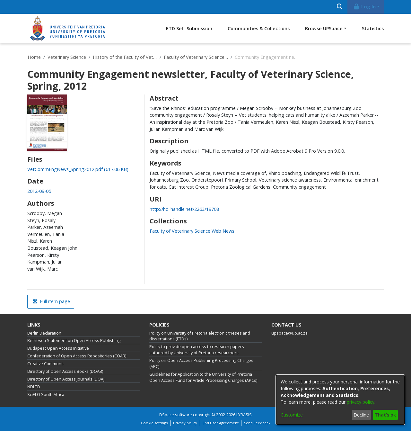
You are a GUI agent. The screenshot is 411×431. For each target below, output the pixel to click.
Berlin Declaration (44, 333)
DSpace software (175, 415)
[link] (77, 169)
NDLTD (33, 387)
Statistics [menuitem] (373, 28)
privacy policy (360, 402)
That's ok (385, 415)
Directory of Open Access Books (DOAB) (65, 371)
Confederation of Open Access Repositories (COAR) (76, 356)
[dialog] (340, 400)
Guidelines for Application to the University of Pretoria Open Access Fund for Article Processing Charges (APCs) (203, 377)
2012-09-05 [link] (39, 191)
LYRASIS (244, 415)
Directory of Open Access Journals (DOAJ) (66, 379)
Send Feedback (257, 422)
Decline (361, 415)
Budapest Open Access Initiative (58, 348)
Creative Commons (45, 363)
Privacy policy (185, 422)
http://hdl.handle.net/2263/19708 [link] (184, 209)
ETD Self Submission (189, 28)
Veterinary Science (67, 57)
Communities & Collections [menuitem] (259, 28)
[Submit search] (339, 7)
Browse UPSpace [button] (324, 28)
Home (34, 57)
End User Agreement (221, 422)
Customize (292, 415)
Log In (364, 7)
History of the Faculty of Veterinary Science (125, 57)
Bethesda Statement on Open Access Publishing (73, 340)
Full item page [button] (51, 301)
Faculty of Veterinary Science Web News (196, 57)
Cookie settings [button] (154, 422)
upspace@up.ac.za (289, 333)
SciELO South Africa (45, 394)
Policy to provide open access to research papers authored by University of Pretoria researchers (196, 349)
